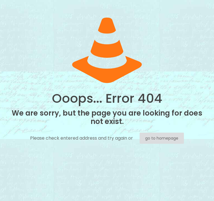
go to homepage (161, 138)
